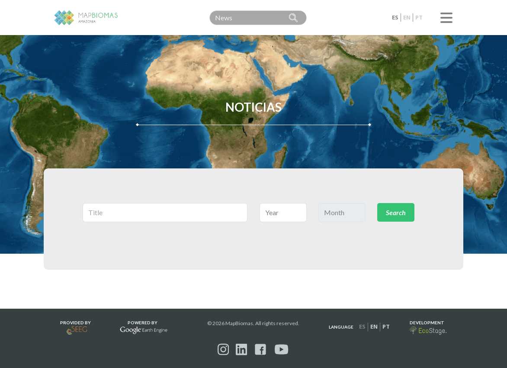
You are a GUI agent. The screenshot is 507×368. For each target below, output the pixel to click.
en (407, 17)
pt (419, 17)
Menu (446, 17)
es (395, 17)
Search (396, 212)
